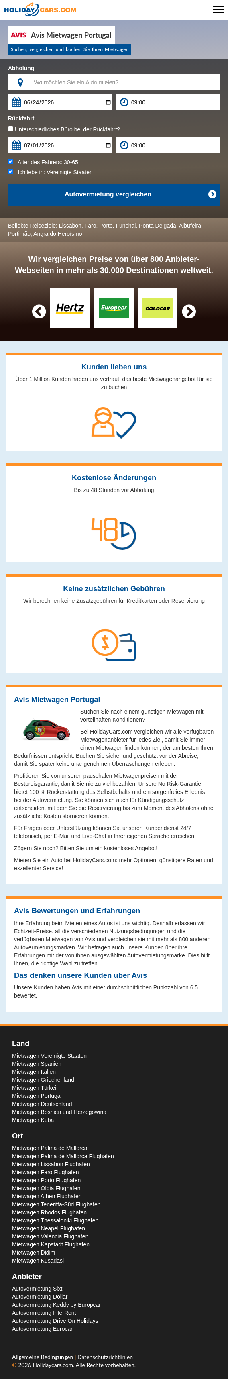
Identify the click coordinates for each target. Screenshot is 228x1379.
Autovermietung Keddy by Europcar (56, 1304)
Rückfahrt (21, 118)
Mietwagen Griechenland (43, 1080)
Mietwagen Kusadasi (38, 1260)
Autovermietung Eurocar (42, 1329)
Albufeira (190, 225)
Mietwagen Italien (34, 1072)
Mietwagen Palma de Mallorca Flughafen (63, 1156)
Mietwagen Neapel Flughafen (48, 1228)
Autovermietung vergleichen (140, 194)
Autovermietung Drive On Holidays (55, 1321)
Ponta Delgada (157, 225)
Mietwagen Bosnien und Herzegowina (59, 1112)
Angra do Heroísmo (57, 234)
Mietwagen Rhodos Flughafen (49, 1212)
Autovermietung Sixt (37, 1288)
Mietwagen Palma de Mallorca (50, 1148)
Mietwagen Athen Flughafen (47, 1196)
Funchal (126, 225)
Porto (105, 225)
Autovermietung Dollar (40, 1296)
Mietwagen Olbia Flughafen (46, 1188)
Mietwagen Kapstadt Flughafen (51, 1244)
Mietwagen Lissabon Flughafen (51, 1164)
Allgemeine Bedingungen (43, 1356)
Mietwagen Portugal (37, 1096)
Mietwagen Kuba (33, 1120)
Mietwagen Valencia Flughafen (50, 1236)
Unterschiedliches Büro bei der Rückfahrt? (64, 129)
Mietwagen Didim (33, 1252)
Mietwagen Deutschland (42, 1104)
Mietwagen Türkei (34, 1088)
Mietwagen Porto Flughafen (46, 1180)
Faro (90, 225)
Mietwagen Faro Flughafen (45, 1172)
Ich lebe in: (50, 172)
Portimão (19, 234)
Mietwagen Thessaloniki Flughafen (55, 1220)
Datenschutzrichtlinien (105, 1356)
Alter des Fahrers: (43, 162)
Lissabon (70, 225)
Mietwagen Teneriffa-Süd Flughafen (56, 1204)
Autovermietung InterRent (44, 1313)
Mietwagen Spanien (36, 1064)
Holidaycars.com (53, 1364)
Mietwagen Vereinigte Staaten (49, 1056)
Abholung (21, 68)
